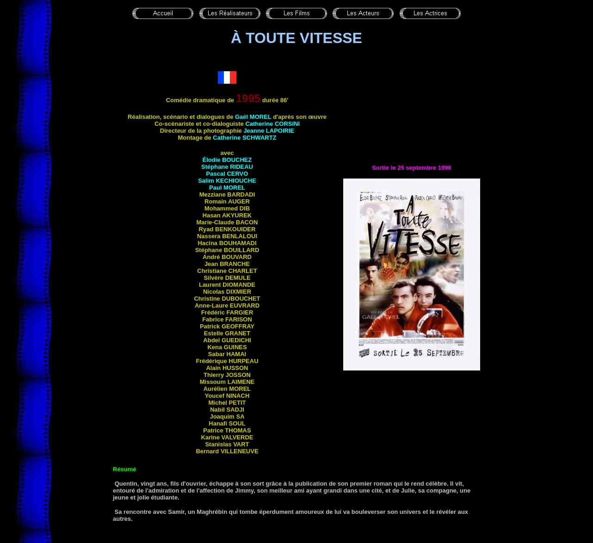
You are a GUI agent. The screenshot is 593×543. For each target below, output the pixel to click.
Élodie (227, 159)
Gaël (253, 116)
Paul (227, 187)
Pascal (227, 173)
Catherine (272, 123)
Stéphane (227, 166)
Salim (227, 180)
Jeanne (268, 130)
